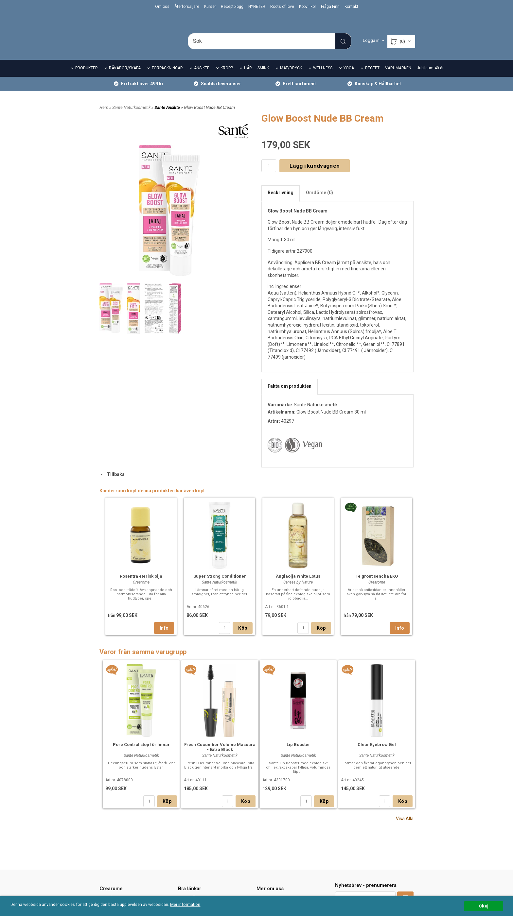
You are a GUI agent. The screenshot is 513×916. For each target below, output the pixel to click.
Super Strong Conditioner (219, 585)
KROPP (227, 77)
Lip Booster (298, 753)
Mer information (194, 905)
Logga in (371, 40)
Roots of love (282, 6)
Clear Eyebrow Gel (377, 753)
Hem (103, 116)
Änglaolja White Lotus (298, 585)
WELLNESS (322, 77)
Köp (242, 636)
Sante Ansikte (167, 116)
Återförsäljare (186, 6)
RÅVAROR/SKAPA (125, 77)
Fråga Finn (330, 6)
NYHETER (256, 6)
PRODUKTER (86, 77)
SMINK (263, 77)
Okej (483, 905)
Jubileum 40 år (430, 77)
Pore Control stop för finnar (141, 753)
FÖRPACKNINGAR (167, 77)
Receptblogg (232, 6)
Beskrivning (280, 201)
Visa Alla (405, 827)
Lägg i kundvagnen (315, 174)
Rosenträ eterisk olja (141, 585)
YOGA (349, 77)
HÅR (248, 77)
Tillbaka (112, 483)
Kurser (210, 6)
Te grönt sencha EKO (377, 585)
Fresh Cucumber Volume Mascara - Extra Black (220, 756)
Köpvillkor (307, 6)
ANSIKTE (201, 77)
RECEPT (372, 77)
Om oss (162, 6)
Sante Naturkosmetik (131, 116)
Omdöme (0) (319, 201)
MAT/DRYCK (291, 77)
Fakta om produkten (289, 395)
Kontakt (351, 6)
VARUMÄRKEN (398, 77)
